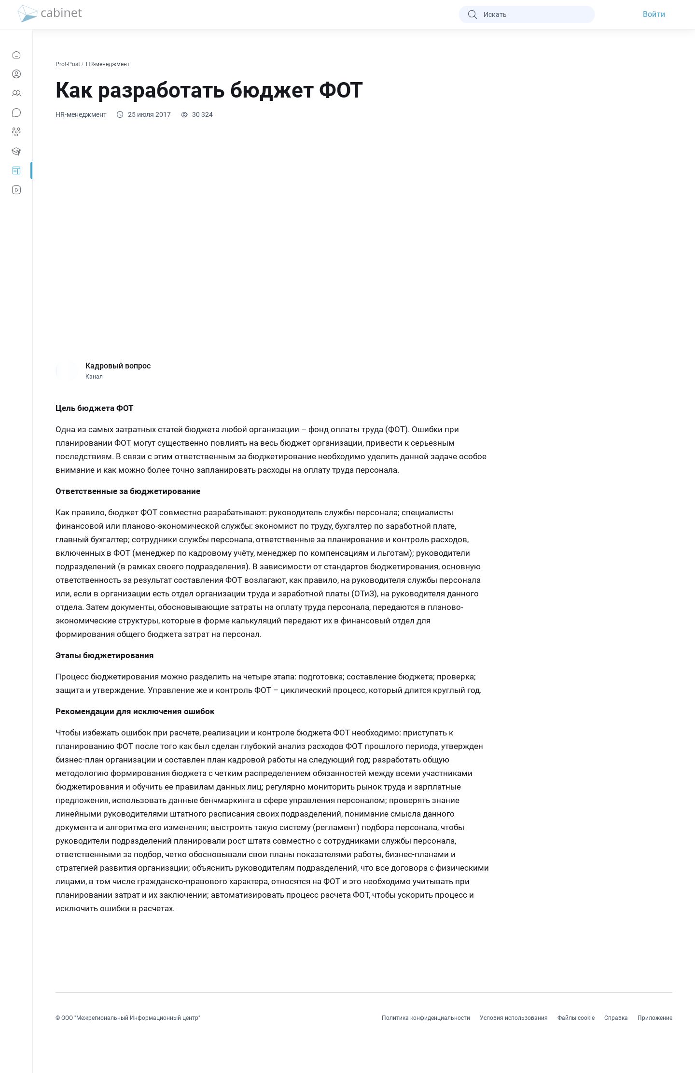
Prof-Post (69, 64)
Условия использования (514, 1018)
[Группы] (16, 131)
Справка (616, 1018)
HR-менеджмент (108, 64)
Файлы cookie (576, 1018)
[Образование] (16, 151)
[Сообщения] (16, 112)
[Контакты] (16, 93)
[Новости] (16, 54)
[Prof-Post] (16, 170)
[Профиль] (16, 74)
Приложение (655, 1018)
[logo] (49, 14)
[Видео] (16, 189)
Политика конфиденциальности (426, 1018)
